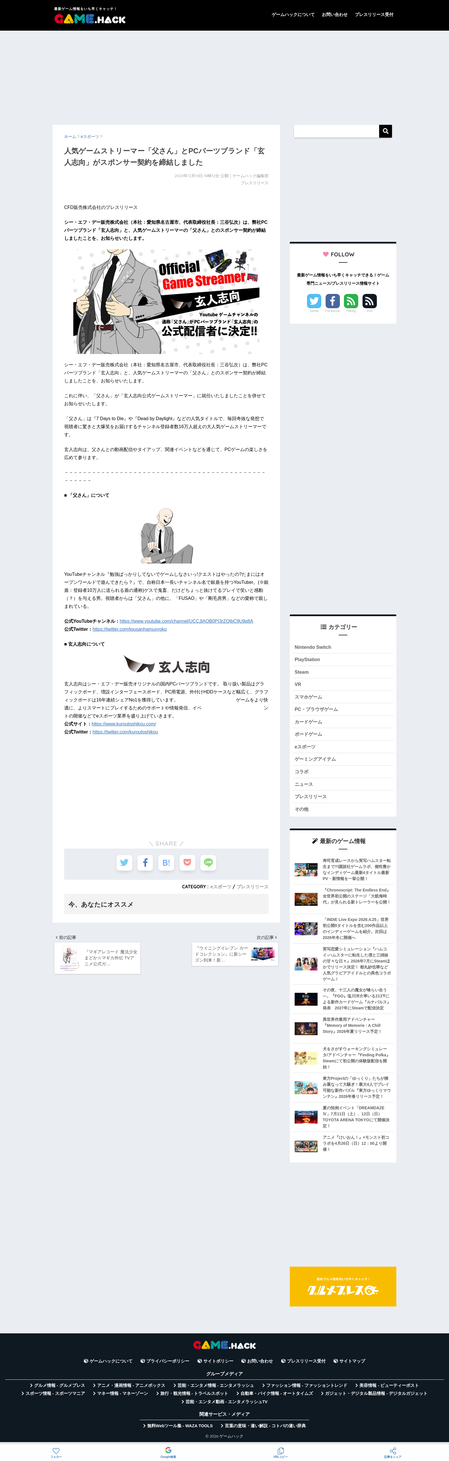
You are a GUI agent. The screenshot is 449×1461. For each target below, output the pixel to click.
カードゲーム (309, 723)
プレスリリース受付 (374, 14)
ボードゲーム (309, 736)
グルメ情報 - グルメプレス (59, 1388)
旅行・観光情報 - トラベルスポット (194, 1396)
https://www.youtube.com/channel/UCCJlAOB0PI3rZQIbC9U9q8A (186, 621)
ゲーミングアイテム (316, 761)
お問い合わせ (335, 14)
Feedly (351, 311)
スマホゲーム (309, 698)
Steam (302, 672)
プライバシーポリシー (167, 1364)
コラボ (302, 774)
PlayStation (308, 660)
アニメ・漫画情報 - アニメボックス (131, 1388)
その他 (302, 812)
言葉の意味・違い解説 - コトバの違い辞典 (265, 1429)
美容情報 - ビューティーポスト (389, 1388)
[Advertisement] (224, 75)
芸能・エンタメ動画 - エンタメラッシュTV (226, 1405)
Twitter (314, 311)
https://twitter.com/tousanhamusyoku (129, 629)
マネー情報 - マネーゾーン (122, 1396)
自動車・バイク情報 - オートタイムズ (277, 1396)
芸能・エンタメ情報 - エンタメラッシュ (216, 1388)
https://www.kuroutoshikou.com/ (124, 723)
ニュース (304, 786)
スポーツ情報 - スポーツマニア (55, 1396)
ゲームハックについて (293, 14)
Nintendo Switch (313, 647)
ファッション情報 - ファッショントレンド (306, 1388)
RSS (370, 311)
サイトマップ (352, 1364)
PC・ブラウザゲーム (317, 710)
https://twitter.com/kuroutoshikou (125, 731)
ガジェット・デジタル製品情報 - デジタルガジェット (376, 1396)
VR (298, 685)
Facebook (333, 311)
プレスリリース (253, 886)
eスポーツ (220, 886)
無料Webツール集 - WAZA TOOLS (180, 1429)
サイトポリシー (218, 1364)
